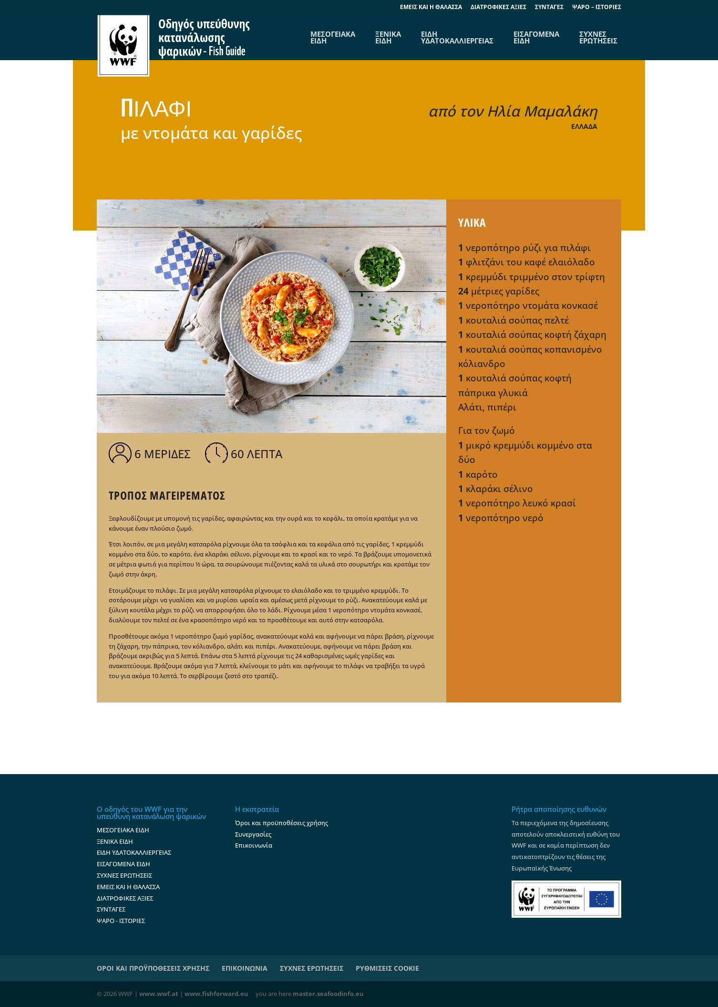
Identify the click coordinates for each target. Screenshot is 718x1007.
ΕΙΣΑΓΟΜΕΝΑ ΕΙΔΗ (536, 37)
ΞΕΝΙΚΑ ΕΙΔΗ (388, 37)
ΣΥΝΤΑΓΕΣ (549, 7)
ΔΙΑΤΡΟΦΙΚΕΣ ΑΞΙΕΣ (498, 7)
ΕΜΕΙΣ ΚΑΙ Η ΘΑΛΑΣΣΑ (128, 886)
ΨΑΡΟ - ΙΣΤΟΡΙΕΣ (121, 920)
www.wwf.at (158, 993)
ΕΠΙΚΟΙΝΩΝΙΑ (244, 968)
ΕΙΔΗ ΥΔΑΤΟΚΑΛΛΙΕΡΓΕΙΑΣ (457, 37)
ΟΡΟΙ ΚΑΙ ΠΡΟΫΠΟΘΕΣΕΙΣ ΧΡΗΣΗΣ (153, 968)
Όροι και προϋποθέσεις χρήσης (281, 822)
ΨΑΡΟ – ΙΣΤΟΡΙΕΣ (596, 7)
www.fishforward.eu (216, 993)
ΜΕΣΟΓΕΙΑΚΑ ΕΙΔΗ (123, 830)
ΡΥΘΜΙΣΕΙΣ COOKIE (387, 968)
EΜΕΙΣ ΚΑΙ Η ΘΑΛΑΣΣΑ (431, 7)
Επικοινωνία (253, 845)
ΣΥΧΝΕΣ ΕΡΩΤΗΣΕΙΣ (598, 37)
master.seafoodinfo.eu (328, 993)
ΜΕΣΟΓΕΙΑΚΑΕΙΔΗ (332, 37)
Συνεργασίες (253, 834)
